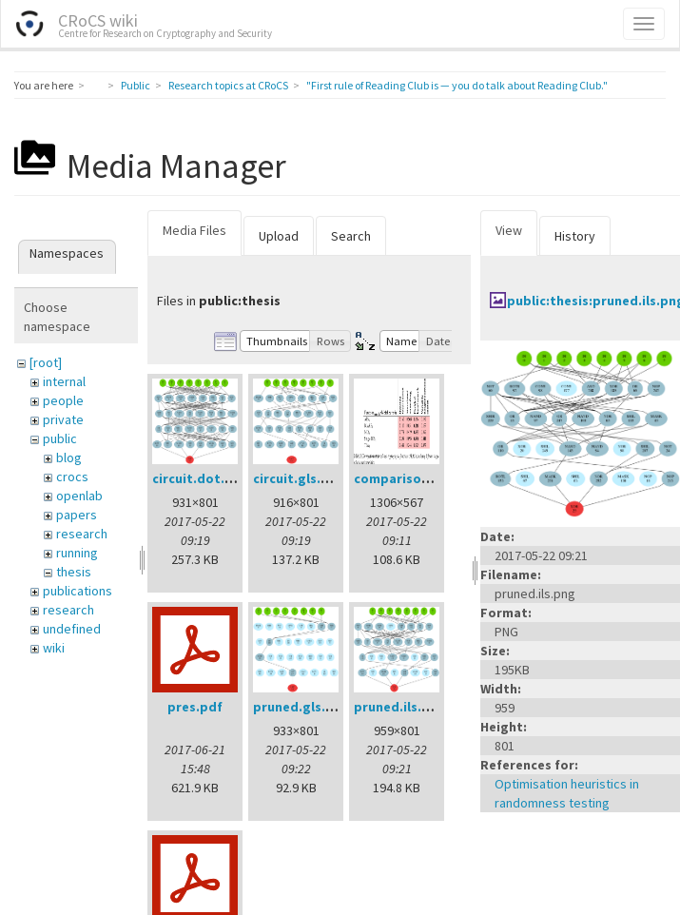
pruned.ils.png (400, 706)
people (63, 400)
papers (76, 514)
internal (64, 381)
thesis (73, 571)
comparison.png (405, 478)
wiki (54, 647)
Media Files (194, 230)
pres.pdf (195, 706)
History (574, 235)
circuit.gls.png (299, 478)
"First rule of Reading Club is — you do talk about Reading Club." (457, 85)
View (508, 230)
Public (135, 85)
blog (69, 457)
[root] (45, 362)
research (81, 533)
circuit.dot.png (200, 478)
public (60, 438)
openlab (79, 495)
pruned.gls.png (301, 706)
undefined (72, 628)
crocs (72, 476)
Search (351, 235)
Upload (279, 235)
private (63, 419)
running (77, 552)
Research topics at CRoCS (228, 85)
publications (77, 590)
